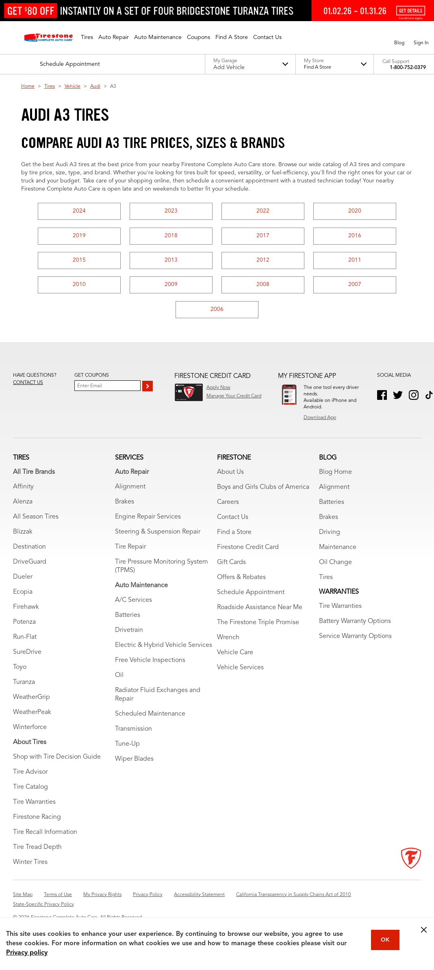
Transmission (133, 730)
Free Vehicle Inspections (150, 662)
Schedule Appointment (250, 594)
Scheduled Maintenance (150, 715)
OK (385, 940)
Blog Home (335, 474)
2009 (171, 284)
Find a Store (234, 534)
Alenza (23, 503)
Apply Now (218, 387)
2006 (217, 309)
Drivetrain (129, 632)
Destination (29, 548)
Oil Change (335, 564)
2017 (262, 236)
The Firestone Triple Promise (258, 624)
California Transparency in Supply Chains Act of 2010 (293, 896)
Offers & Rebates (241, 579)
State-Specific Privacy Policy (43, 906)
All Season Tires (36, 518)
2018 (171, 236)
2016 (354, 236)
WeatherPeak (32, 714)
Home (28, 86)
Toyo (19, 669)
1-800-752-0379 (408, 67)
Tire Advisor (30, 773)
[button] (87, 37)
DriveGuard (29, 563)
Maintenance (337, 549)
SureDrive (27, 654)
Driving (329, 534)
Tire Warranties (34, 804)
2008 (262, 284)
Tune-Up (127, 745)
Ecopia (23, 593)
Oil (119, 677)
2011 (354, 260)
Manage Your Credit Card (233, 396)
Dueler (23, 578)
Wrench (228, 639)
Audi (95, 86)
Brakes (124, 503)
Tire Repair (130, 548)
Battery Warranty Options (355, 623)
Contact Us (232, 519)
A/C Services (133, 602)
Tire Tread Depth (37, 849)
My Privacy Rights (102, 896)
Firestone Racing (37, 819)
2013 (171, 260)
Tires (49, 86)
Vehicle (72, 86)
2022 (262, 211)
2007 (354, 284)
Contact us (28, 382)
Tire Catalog (30, 789)
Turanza (24, 684)
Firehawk (26, 608)
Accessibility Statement (199, 896)
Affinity (23, 488)
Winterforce (30, 729)
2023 (171, 211)
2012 (262, 260)
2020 (354, 211)
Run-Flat (25, 639)
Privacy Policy (148, 896)
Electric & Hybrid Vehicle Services (163, 647)
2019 (79, 236)
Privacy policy (27, 953)
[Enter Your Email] (107, 385)
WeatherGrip (31, 699)
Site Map (23, 896)
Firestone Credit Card (248, 549)
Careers (228, 504)
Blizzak (23, 533)
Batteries (127, 617)
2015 (79, 260)
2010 (79, 284)
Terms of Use (58, 896)
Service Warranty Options (355, 638)
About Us (230, 474)
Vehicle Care (235, 654)
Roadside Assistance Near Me (259, 609)
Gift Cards (231, 564)
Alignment (130, 488)
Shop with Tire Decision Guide (57, 758)
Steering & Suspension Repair (157, 533)
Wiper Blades (134, 760)
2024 (79, 211)
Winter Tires (30, 864)
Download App (320, 417)
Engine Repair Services (148, 518)
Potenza (24, 624)
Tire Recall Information (45, 834)
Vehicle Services (240, 669)
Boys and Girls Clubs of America (263, 489)
